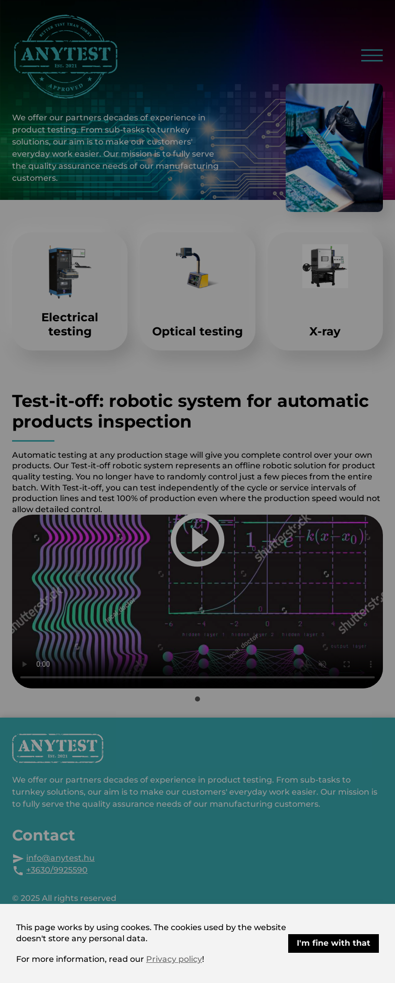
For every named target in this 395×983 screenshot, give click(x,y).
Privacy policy (174, 959)
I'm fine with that (333, 943)
